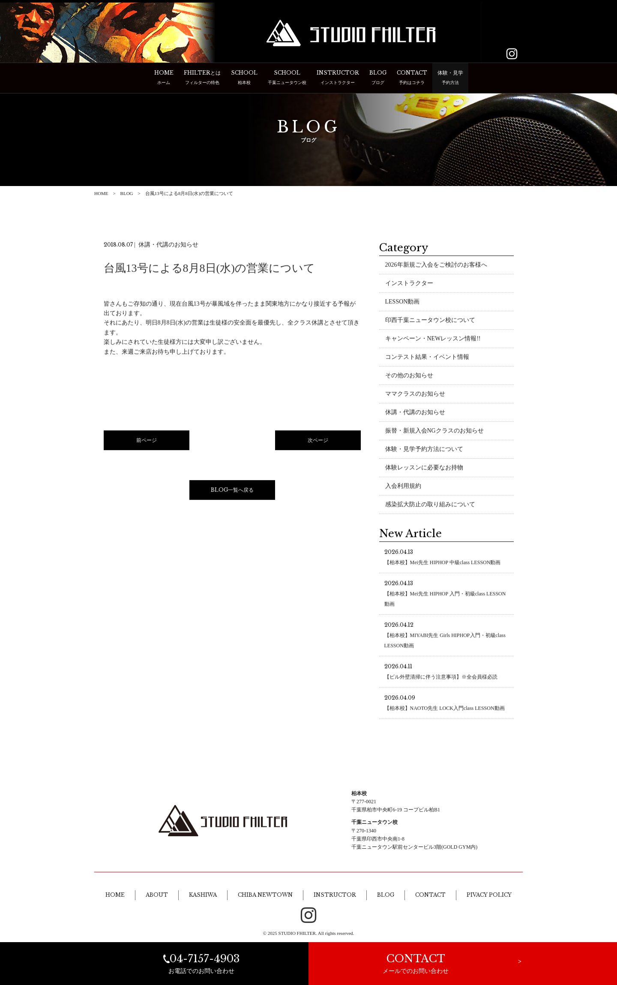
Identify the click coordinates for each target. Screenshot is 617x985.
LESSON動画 (402, 302)
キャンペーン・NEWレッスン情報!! (433, 339)
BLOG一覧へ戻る (232, 490)
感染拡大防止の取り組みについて (430, 505)
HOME (101, 193)
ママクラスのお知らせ (415, 394)
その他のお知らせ (409, 376)
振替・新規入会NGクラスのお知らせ (434, 431)
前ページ (146, 441)
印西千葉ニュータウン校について (430, 321)
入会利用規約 (403, 486)
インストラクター (409, 284)
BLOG (126, 193)
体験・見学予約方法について (424, 450)
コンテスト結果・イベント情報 (427, 357)
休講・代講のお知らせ (415, 413)
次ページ (318, 441)
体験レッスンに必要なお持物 (424, 468)
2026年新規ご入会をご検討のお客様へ (436, 265)
